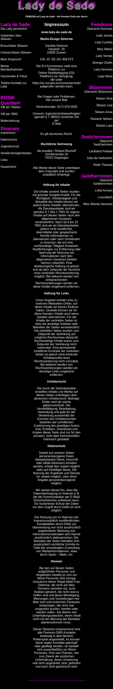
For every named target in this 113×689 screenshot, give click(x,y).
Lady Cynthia (103, 42)
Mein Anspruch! (11, 59)
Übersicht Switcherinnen (103, 142)
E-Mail (56, 123)
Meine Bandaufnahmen (12, 67)
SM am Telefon (11, 107)
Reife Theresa (103, 164)
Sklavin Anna (103, 112)
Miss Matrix (104, 49)
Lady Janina (104, 35)
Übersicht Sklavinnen (98, 91)
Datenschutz (9, 139)
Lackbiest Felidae (100, 151)
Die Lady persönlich (14, 28)
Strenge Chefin (102, 62)
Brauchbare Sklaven (14, 45)
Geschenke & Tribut (14, 76)
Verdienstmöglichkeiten (16, 153)
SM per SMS (9, 114)
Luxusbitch (105, 197)
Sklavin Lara (104, 125)
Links (4, 160)
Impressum (8, 132)
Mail (64, 100)
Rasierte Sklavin (101, 118)
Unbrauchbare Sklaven (16, 52)
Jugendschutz (10, 146)
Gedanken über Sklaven (11, 37)
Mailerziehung (10, 120)
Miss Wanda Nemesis (97, 204)
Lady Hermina (103, 69)
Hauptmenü (8, 166)
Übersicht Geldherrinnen (102, 182)
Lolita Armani (104, 190)
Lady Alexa (105, 76)
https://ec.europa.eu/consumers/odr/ (56, 83)
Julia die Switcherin (99, 158)
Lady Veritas (104, 55)
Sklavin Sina (104, 98)
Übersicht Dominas (99, 28)
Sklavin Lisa (104, 105)
